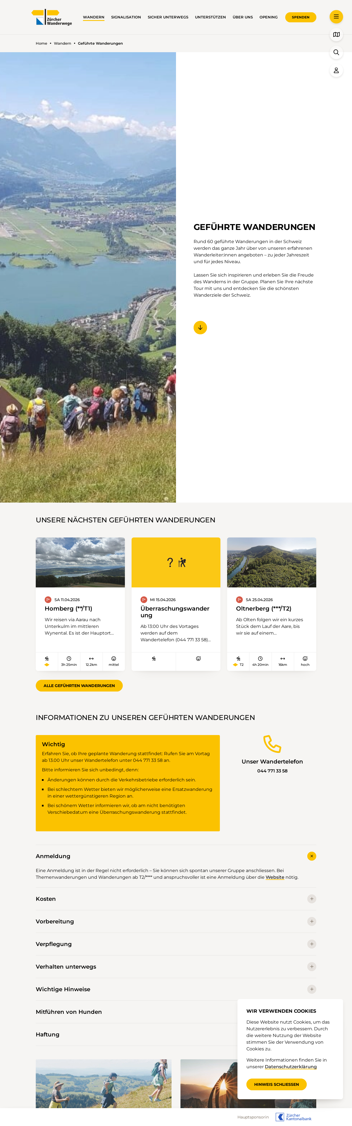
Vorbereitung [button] (176, 921)
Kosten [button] (176, 898)
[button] (336, 16)
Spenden (301, 17)
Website (275, 877)
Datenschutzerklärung (291, 1066)
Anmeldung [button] (176, 856)
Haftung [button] (176, 1034)
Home (41, 43)
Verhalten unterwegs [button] (176, 966)
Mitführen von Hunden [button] (176, 1011)
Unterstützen (210, 17)
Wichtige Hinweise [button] (176, 989)
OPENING (269, 17)
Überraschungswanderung (175, 612)
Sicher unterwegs (168, 17)
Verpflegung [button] (176, 944)
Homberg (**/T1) (68, 608)
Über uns (243, 17)
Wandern (93, 17)
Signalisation (126, 17)
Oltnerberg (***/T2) (263, 608)
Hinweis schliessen (276, 1084)
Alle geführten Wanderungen (79, 685)
